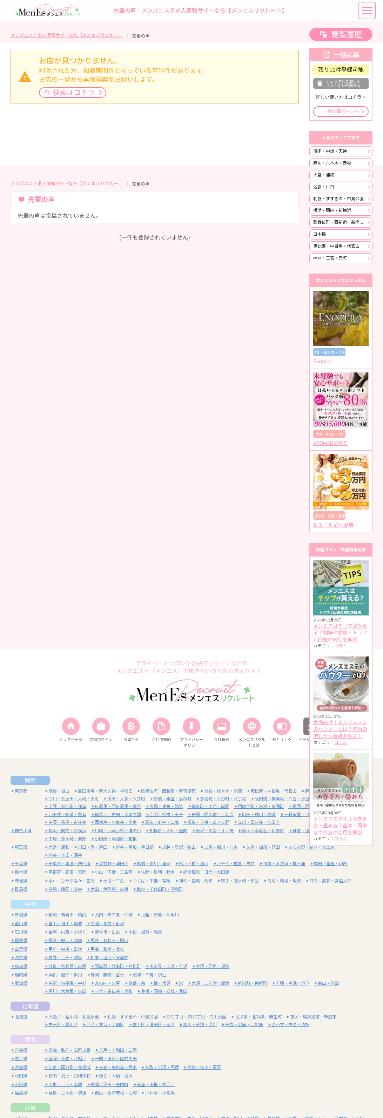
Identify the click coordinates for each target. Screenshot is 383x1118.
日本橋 (319, 234)
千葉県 (21, 863)
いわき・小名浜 (160, 1093)
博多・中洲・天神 (330, 151)
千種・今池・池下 (292, 983)
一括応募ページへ (341, 111)
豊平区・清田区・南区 (154, 1024)
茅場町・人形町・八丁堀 (223, 798)
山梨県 (21, 949)
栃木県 (21, 872)
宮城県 (21, 1067)
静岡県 (21, 974)
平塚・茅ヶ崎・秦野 (67, 838)
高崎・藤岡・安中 (65, 889)
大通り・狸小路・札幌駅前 (73, 1017)
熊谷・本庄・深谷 (65, 855)
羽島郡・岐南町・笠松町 (118, 966)
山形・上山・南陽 (65, 1084)
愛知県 (21, 983)
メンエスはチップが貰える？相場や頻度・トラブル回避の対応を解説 (340, 633)
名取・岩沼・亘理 (162, 1067)
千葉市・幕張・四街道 (69, 863)
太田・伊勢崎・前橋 (109, 889)
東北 (30, 1039)
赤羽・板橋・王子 (166, 814)
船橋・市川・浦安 (153, 863)
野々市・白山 (107, 932)
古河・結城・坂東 (284, 880)
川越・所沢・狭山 (179, 847)
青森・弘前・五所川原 (69, 1050)
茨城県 (21, 880)
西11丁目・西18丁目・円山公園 (196, 1017)
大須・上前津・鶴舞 (210, 983)
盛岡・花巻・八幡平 (67, 1058)
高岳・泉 (136, 983)
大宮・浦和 (323, 175)
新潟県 (21, 914)
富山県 (21, 923)
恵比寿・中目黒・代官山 (336, 246)
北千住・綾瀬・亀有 (67, 814)
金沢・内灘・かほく (67, 932)
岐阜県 (21, 966)
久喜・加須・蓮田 (263, 847)
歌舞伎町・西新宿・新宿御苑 (340, 222)
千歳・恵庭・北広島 (244, 1024)
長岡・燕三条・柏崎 (114, 914)
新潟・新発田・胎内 (67, 914)
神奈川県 (23, 830)
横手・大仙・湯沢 (116, 1075)
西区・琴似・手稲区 (105, 1024)
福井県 (21, 940)
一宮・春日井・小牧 (114, 991)
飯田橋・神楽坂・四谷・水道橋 (284, 798)
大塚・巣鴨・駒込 (166, 806)
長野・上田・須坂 (65, 957)
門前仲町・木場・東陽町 (261, 806)
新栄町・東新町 (252, 983)
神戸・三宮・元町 (330, 258)
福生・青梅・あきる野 (208, 822)
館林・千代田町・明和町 (160, 889)
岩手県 (21, 1058)
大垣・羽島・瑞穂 (212, 966)
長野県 (21, 957)
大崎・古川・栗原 (204, 1067)
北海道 (30, 1006)
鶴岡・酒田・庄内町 (109, 1084)
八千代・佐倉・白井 (236, 863)
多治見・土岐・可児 (168, 966)
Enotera (322, 361)
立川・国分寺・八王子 (259, 822)
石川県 (21, 932)
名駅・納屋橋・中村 (67, 983)
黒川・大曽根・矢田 (67, 991)
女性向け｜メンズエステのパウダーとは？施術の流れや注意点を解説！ (340, 729)
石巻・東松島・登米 (118, 1067)
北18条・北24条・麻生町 (258, 1017)
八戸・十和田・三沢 (118, 1050)
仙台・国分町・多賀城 (69, 1067)
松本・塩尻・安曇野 (109, 957)
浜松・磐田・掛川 (65, 974)
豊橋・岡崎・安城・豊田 (164, 991)
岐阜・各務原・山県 (67, 966)
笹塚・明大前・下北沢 (213, 814)
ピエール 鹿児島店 (333, 525)
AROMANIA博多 (330, 443)
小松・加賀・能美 (145, 932)
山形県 (21, 1084)
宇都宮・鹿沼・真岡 (67, 872)
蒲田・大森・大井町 (126, 798)
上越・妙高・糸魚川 (160, 914)
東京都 (21, 791)
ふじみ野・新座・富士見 (311, 847)
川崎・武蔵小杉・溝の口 (118, 830)
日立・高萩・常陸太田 (330, 880)
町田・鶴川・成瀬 (259, 814)
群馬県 (21, 889)
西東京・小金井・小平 (116, 822)
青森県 (21, 1050)
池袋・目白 (323, 186)
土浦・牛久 (113, 880)
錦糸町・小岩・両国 (210, 806)
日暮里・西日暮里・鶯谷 (118, 806)
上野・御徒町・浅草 (67, 806)
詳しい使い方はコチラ (338, 97)
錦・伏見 (162, 983)
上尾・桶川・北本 (221, 847)
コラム (340, 646)
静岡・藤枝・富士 (107, 974)
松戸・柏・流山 (193, 863)
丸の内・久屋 (107, 983)
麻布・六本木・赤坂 (332, 163)
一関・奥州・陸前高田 (116, 1058)
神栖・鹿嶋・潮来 (196, 880)
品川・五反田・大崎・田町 (73, 798)
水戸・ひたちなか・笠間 (71, 880)
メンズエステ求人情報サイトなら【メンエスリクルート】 (67, 35)
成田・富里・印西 (330, 863)
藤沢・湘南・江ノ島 (215, 830)
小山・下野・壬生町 (114, 872)
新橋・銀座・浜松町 (173, 798)
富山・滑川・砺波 (65, 923)
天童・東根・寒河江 (156, 1084)
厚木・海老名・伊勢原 (263, 830)
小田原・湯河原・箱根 (116, 838)
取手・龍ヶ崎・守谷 (240, 880)
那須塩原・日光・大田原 (206, 872)
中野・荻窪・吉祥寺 (67, 822)
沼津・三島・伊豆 (149, 974)
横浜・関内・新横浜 (332, 210)
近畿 (30, 1108)
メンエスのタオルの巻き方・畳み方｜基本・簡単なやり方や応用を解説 (340, 825)
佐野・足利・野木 (158, 872)
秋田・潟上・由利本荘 (69, 1075)
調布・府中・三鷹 (162, 822)
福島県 (21, 1093)
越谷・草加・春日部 (135, 847)
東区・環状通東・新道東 (313, 1017)
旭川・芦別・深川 (200, 1024)
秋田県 (21, 1075)
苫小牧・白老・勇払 (290, 1024)
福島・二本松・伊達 (67, 1093)
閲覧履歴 (346, 34)
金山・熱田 (328, 983)
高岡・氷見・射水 (107, 923)
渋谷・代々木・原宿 (223, 791)
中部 (30, 904)
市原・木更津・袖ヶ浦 (284, 863)
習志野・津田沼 (113, 863)
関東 (30, 780)
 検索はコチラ (69, 92)
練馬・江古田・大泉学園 (118, 814)
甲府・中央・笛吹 (65, 949)
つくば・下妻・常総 (151, 880)
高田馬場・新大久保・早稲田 (105, 791)
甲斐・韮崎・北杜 (107, 949)
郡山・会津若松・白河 (116, 1093)
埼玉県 (21, 847)
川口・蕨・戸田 (92, 847)
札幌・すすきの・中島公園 (338, 198)
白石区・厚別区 (63, 1024)
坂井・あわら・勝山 (109, 940)
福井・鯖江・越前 (65, 940)
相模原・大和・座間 (168, 830)
